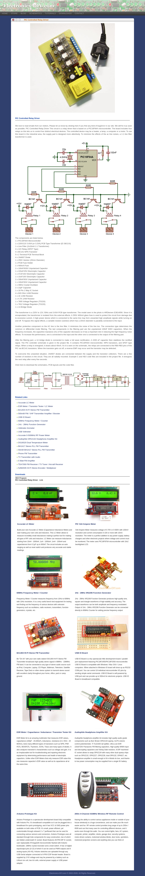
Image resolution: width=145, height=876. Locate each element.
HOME (5, 13)
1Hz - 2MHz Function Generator (32, 424)
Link (41, 480)
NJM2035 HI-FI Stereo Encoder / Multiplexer (37, 468)
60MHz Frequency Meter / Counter (33, 421)
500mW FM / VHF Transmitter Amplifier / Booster (39, 413)
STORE (14, 13)
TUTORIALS (50, 13)
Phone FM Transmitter (27, 453)
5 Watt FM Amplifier (26, 461)
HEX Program (20, 478)
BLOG (23, 13)
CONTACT (79, 13)
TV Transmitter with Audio (29, 457)
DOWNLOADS (65, 13)
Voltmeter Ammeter (26, 428)
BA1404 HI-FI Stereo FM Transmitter (34, 410)
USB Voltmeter (24, 432)
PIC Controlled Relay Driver (36, 20)
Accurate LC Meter (26, 403)
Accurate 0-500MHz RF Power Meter (34, 435)
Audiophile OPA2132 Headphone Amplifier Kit (37, 439)
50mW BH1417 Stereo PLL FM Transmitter (36, 450)
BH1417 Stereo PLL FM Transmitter (33, 446)
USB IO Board (24, 417)
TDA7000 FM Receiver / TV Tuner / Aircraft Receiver (40, 464)
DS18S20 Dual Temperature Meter (33, 442)
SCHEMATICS (35, 13)
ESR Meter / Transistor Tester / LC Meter (35, 406)
